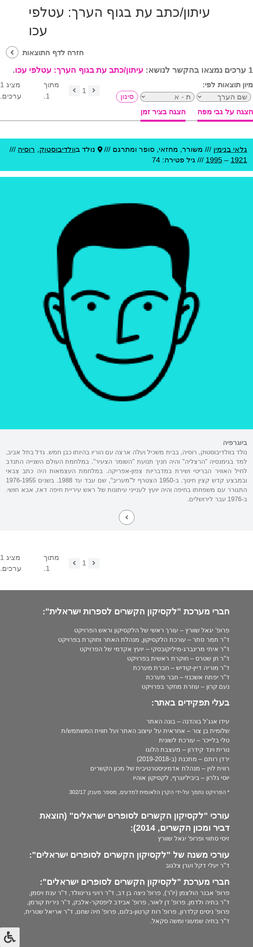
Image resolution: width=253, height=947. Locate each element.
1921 (239, 160)
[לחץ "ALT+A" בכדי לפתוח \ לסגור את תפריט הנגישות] (10, 937)
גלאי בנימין (230, 149)
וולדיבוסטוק (57, 149)
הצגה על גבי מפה (225, 112)
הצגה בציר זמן (163, 112)
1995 (214, 160)
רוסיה (26, 149)
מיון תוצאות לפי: (227, 85)
